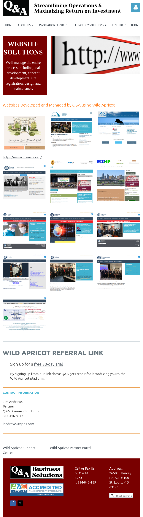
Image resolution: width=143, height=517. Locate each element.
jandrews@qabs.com (18, 424)
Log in (135, 7)
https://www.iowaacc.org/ (22, 157)
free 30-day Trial (48, 364)
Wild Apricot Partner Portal (70, 448)
